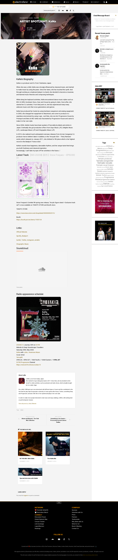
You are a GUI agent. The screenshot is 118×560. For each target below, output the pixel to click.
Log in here (99, 26)
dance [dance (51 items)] (99, 148)
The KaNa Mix (51, 458)
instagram (30, 240)
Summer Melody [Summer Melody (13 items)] (100, 181)
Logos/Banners (39, 526)
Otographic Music (22, 244)
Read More (109, 58)
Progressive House (26, 18)
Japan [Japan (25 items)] (111, 167)
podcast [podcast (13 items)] (97, 177)
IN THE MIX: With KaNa (27, 458)
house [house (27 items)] (107, 167)
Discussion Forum (40, 517)
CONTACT (96, 2)
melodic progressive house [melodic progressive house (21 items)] (107, 173)
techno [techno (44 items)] (110, 181)
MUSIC (77, 2)
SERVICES (57, 2)
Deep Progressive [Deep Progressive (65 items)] (104, 149)
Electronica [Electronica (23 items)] (99, 154)
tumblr (18, 240)
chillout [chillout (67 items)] (109, 146)
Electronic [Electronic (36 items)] (109, 152)
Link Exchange (39, 524)
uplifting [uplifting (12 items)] (112, 184)
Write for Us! (76, 524)
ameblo (37, 240)
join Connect (106, 26)
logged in (26, 495)
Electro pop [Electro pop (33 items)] (105, 154)
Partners (74, 517)
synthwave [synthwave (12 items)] (106, 181)
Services (74, 510)
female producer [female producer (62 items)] (105, 159)
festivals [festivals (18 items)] (99, 167)
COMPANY (45, 2)
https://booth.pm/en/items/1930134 (29, 220)
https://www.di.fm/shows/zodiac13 (28, 365)
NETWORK (39, 507)
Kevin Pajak (103, 37)
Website (34, 403)
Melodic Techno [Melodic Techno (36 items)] (101, 175)
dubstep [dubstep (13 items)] (101, 152)
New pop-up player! (104, 35)
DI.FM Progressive (22, 362)
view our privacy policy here (90, 555)
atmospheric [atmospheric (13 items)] (98, 146)
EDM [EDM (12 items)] (105, 152)
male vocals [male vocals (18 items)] (104, 169)
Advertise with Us (77, 512)
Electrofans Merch (42, 512)
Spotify (18, 236)
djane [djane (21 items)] (107, 150)
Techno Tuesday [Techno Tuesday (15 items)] (99, 184)
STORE (34, 2)
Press (73, 514)
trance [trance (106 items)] (106, 183)
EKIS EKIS (103, 52)
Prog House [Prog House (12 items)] (101, 177)
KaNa (18, 352)
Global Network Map (41, 519)
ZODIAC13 (20, 345)
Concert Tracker (40, 521)
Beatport (25, 236)
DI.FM (38, 345)
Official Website (21, 232)
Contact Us (75, 528)
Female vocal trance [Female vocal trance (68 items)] (105, 165)
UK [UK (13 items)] (110, 184)
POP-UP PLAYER (60, 6)
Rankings (38, 528)
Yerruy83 (19, 357)
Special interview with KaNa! (29, 478)
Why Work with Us (77, 521)
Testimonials (76, 519)
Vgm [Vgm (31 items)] (102, 186)
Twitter (23, 240)
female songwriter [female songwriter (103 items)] (104, 161)
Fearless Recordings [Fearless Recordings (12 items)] (108, 156)
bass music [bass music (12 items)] (103, 146)
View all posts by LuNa (25, 403)
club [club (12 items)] (113, 146)
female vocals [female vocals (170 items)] (105, 162)
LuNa (30, 28)
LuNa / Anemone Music (32, 352)
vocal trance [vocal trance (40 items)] (108, 186)
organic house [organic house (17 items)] (110, 175)
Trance (36, 18)
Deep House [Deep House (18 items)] (105, 148)
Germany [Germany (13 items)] (103, 167)
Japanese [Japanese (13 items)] (99, 169)
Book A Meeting (77, 526)
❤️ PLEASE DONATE (41, 510)
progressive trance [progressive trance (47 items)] (108, 180)
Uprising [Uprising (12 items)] (99, 186)
